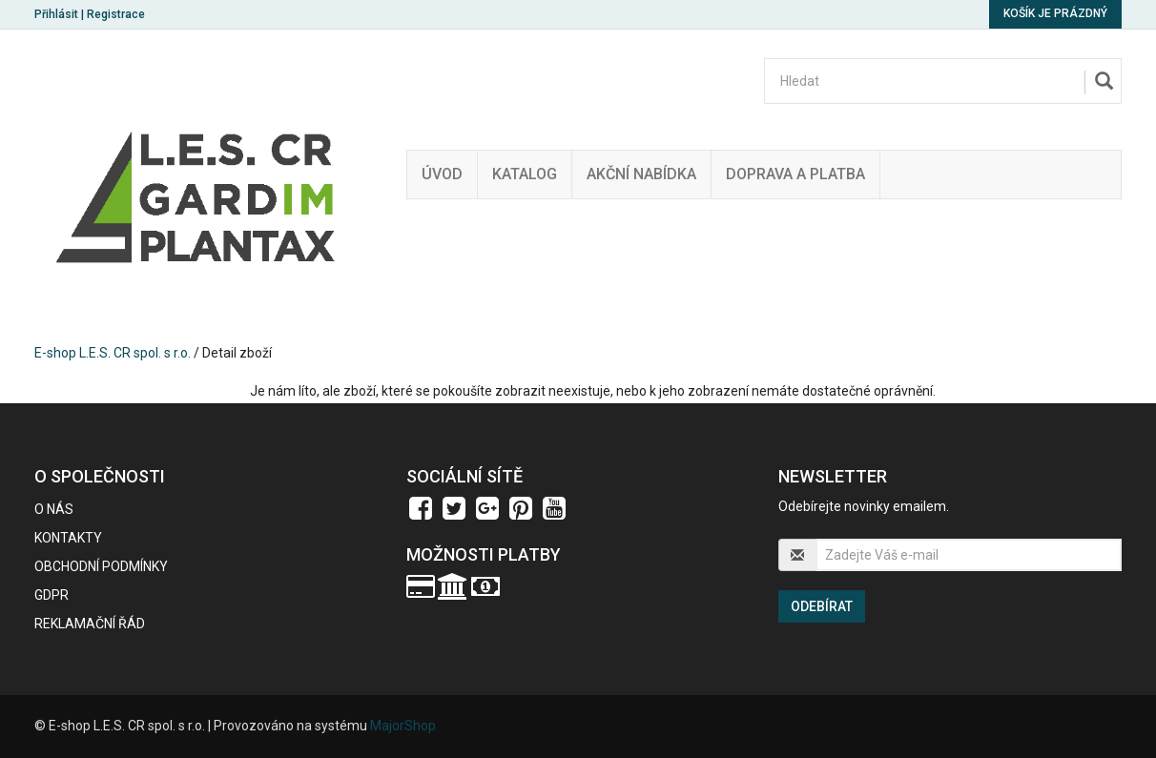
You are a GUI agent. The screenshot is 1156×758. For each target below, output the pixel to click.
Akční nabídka (641, 174)
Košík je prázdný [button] (1055, 13)
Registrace (116, 14)
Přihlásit (56, 14)
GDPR (51, 595)
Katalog (524, 174)
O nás (53, 509)
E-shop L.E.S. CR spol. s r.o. (112, 352)
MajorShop (403, 725)
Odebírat (822, 606)
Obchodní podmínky (101, 566)
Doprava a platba (795, 174)
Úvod (442, 174)
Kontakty (68, 537)
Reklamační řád (89, 623)
